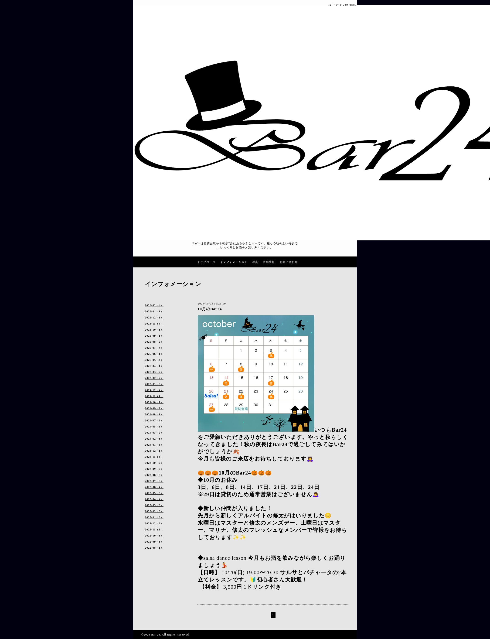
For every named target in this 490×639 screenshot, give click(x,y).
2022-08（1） (154, 547)
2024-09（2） (154, 408)
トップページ (206, 262)
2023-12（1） (154, 450)
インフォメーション (233, 262)
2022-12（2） (154, 523)
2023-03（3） (154, 505)
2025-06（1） (154, 353)
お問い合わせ (288, 262)
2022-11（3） (154, 529)
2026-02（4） (154, 305)
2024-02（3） (154, 438)
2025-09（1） (154, 335)
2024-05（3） (154, 426)
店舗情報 (269, 262)
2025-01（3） (154, 384)
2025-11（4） (154, 323)
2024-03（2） (154, 432)
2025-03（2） (154, 372)
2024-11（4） (154, 396)
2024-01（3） (154, 444)
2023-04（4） (154, 499)
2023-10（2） (154, 463)
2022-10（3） (154, 535)
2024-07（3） (154, 420)
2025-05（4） (154, 360)
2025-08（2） (154, 341)
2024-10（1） (154, 402)
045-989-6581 (346, 4)
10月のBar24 (209, 309)
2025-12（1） (154, 317)
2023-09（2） (154, 469)
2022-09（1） (154, 541)
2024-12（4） (154, 390)
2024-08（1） (154, 414)
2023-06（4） (154, 487)
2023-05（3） (154, 493)
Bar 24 (155, 634)
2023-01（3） (154, 517)
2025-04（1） (154, 366)
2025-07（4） (154, 347)
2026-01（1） (154, 311)
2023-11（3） (154, 456)
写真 (255, 262)
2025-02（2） (154, 378)
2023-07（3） (154, 481)
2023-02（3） (154, 511)
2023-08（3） (154, 475)
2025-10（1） (154, 329)
